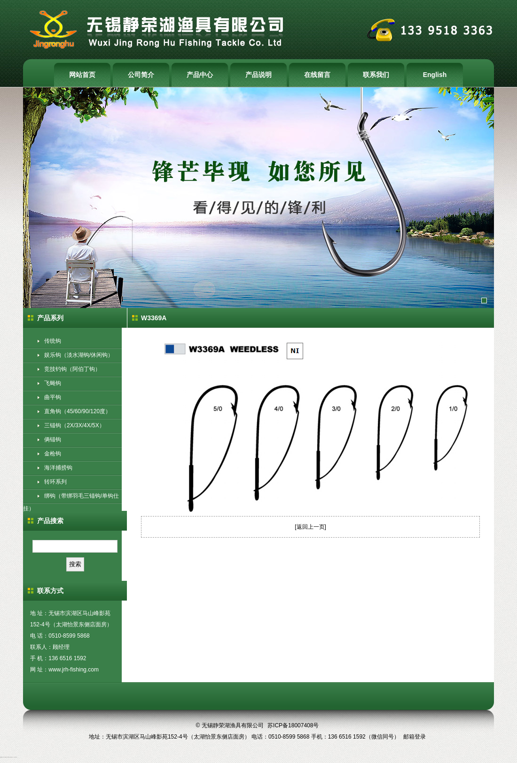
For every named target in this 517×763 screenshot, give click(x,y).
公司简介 (141, 74)
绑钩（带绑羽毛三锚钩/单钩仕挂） (71, 502)
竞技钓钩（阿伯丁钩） (72, 369)
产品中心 (200, 74)
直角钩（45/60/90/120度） (77, 411)
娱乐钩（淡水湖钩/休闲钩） (78, 355)
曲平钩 (52, 397)
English (435, 74)
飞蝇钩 (52, 383)
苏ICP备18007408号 (293, 725)
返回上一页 (311, 527)
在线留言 (317, 74)
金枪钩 (52, 453)
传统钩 (52, 341)
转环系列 (55, 481)
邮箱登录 (414, 736)
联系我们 (376, 74)
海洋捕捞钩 (58, 467)
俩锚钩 (52, 439)
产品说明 (258, 74)
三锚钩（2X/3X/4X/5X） (74, 425)
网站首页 (82, 74)
